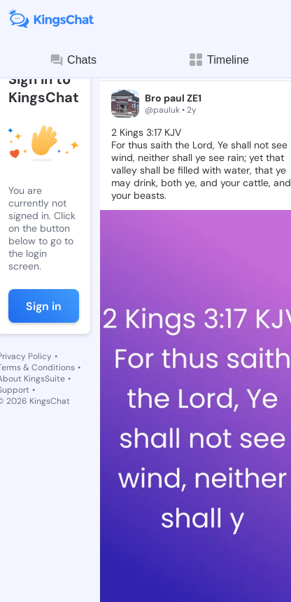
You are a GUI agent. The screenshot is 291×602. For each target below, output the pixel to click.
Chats (73, 60)
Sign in (44, 306)
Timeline (218, 60)
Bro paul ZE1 (173, 98)
